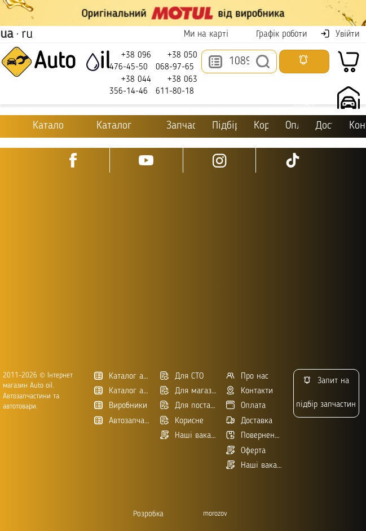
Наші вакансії (255, 465)
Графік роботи (274, 34)
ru (27, 34)
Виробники (120, 405)
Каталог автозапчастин (123, 391)
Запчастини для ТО (173, 125)
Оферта (246, 450)
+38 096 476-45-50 (130, 61)
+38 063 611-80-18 (176, 85)
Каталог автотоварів (123, 376)
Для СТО (182, 376)
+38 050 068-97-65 (176, 61)
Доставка (323, 126)
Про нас (247, 376)
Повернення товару (255, 435)
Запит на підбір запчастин (326, 392)
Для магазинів (189, 391)
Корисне (262, 126)
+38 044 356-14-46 (130, 85)
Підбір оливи (224, 126)
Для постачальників (189, 405)
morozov (215, 513)
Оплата (293, 126)
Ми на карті (199, 34)
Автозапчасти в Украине (123, 420)
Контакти (357, 126)
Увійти (339, 34)
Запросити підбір (304, 63)
